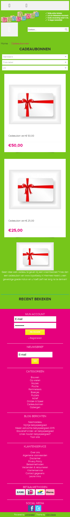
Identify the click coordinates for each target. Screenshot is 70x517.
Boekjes (35, 392)
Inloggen (35, 332)
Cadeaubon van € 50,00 (21, 135)
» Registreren (35, 338)
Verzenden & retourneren (35, 467)
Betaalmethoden (35, 464)
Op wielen (35, 380)
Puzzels (35, 395)
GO (35, 361)
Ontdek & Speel (35, 401)
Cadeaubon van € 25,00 (21, 220)
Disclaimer (35, 458)
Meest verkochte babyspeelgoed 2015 (35, 428)
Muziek (35, 383)
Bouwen (35, 377)
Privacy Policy (35, 461)
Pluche (35, 386)
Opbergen (35, 407)
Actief (35, 398)
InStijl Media (51, 514)
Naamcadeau (35, 422)
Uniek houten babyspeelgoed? (35, 434)
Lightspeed (30, 514)
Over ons (35, 452)
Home (4, 43)
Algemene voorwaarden (35, 455)
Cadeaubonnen (20, 43)
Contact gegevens (35, 473)
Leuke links (35, 476)
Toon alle (35, 437)
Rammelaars (35, 389)
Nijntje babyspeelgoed (35, 425)
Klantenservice (35, 470)
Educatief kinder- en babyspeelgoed (35, 431)
